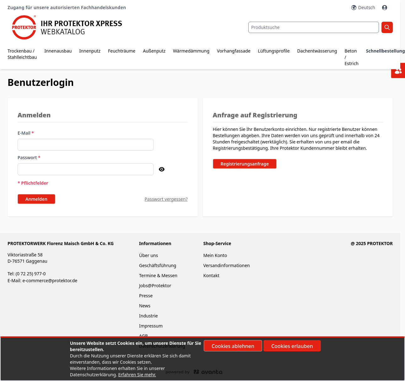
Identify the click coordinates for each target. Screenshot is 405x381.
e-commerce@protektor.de (49, 280)
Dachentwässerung (317, 51)
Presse (146, 296)
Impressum (151, 326)
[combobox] (313, 27)
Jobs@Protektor (155, 286)
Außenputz (154, 51)
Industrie (148, 316)
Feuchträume (121, 51)
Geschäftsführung (157, 265)
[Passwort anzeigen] (162, 169)
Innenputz (89, 51)
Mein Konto (215, 255)
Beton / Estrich (352, 57)
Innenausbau (58, 51)
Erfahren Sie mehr (136, 375)
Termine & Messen (158, 275)
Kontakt (211, 275)
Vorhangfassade (234, 51)
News (144, 306)
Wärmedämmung (191, 51)
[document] (202, 359)
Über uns (149, 255)
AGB (143, 336)
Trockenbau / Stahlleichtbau (22, 54)
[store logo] (72, 27)
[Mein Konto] (385, 7)
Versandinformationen (226, 265)
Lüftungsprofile (274, 51)
